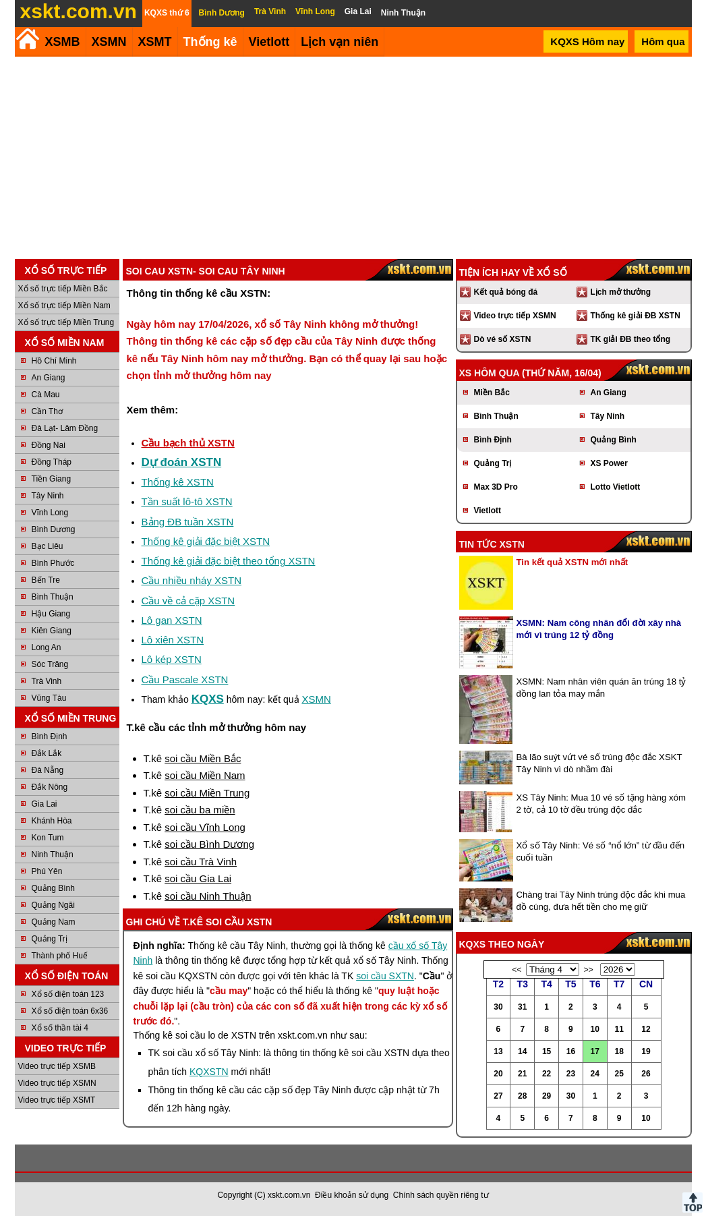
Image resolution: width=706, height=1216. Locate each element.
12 (645, 1029)
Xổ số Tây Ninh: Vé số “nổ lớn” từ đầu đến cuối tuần (601, 851)
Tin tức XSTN (492, 544)
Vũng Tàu (49, 698)
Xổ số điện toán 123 (68, 994)
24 (595, 1073)
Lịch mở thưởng (621, 292)
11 (618, 1029)
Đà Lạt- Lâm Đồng (65, 428)
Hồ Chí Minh (54, 361)
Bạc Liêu (47, 546)
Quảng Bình (53, 888)
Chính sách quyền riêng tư (441, 1195)
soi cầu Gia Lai (198, 878)
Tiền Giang (51, 479)
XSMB (62, 42)
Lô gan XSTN (172, 620)
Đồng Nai (48, 445)
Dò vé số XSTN (502, 339)
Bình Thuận (52, 597)
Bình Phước (53, 563)
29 (546, 1096)
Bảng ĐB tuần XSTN (188, 521)
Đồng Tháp (51, 462)
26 (645, 1073)
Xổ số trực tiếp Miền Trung (66, 322)
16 (570, 1051)
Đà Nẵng (48, 770)
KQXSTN (209, 1071)
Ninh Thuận (52, 854)
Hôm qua (662, 41)
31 (522, 1007)
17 (595, 1051)
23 (570, 1073)
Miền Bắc (492, 392)
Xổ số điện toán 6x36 (70, 1011)
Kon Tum (48, 837)
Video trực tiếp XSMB (57, 1066)
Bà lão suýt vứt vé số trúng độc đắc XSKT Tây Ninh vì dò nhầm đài (599, 763)
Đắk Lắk (47, 753)
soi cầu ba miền (200, 809)
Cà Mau (46, 394)
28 (522, 1096)
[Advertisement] (353, 157)
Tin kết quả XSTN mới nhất (572, 562)
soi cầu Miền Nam (205, 775)
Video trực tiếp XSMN (57, 1083)
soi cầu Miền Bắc (203, 758)
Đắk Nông (50, 787)
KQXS (208, 699)
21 (522, 1073)
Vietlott (487, 510)
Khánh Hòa (52, 821)
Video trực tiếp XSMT (57, 1100)
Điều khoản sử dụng (351, 1195)
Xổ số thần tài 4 (60, 1028)
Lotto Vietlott (616, 487)
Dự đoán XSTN (182, 462)
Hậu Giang (51, 613)
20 (498, 1073)
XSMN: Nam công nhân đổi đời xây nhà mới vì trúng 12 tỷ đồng (599, 629)
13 (498, 1051)
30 (498, 1007)
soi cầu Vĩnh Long (205, 827)
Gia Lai (44, 804)
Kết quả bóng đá (506, 292)
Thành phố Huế (60, 955)
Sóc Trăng (50, 664)
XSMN (109, 42)
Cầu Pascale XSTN (185, 679)
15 (546, 1051)
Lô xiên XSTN (173, 639)
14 (522, 1051)
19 (645, 1051)
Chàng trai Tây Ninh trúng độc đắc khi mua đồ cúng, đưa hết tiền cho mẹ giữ (601, 901)
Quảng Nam (54, 922)
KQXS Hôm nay (587, 41)
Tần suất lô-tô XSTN (187, 501)
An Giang (48, 377)
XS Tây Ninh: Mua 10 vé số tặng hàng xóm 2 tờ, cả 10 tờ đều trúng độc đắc (601, 803)
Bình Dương (54, 529)
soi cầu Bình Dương (209, 844)
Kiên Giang (51, 630)
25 (618, 1073)
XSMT (155, 42)
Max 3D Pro (496, 487)
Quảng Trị (49, 939)
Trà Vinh (47, 681)
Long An (46, 647)
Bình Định (49, 736)
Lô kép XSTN (172, 659)
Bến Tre (46, 580)
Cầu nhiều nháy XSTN (192, 580)
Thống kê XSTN (178, 482)
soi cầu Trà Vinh (201, 861)
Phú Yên (47, 871)
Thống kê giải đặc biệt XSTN (206, 541)
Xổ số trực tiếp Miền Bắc (63, 288)
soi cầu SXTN (385, 976)
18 (618, 1051)
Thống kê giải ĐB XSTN (635, 315)
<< (516, 970)
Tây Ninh (48, 495)
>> (588, 970)
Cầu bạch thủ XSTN (188, 442)
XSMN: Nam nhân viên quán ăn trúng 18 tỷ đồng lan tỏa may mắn (601, 687)
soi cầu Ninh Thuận (208, 896)
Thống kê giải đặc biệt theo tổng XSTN (229, 561)
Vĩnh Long (50, 512)
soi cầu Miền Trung (207, 793)
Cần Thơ (47, 411)
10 (595, 1029)
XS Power (609, 463)
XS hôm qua (489, 373)
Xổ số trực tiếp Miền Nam (64, 305)
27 (498, 1096)
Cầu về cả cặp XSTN (188, 600)
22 (546, 1073)
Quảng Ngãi (53, 905)
